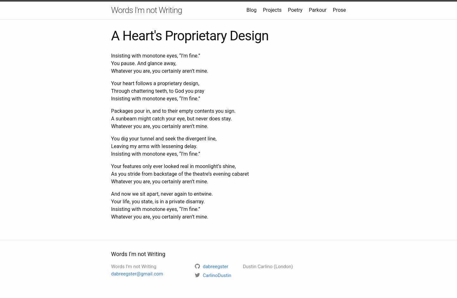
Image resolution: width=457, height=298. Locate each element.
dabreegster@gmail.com (137, 274)
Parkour (318, 10)
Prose (339, 10)
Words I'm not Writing (146, 10)
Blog (252, 10)
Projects (272, 10)
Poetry (295, 10)
